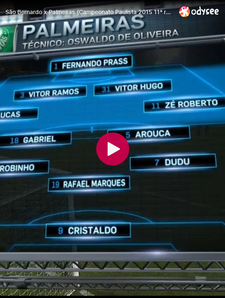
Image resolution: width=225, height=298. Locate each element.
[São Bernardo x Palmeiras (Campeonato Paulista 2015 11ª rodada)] (88, 12)
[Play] (112, 149)
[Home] (199, 11)
